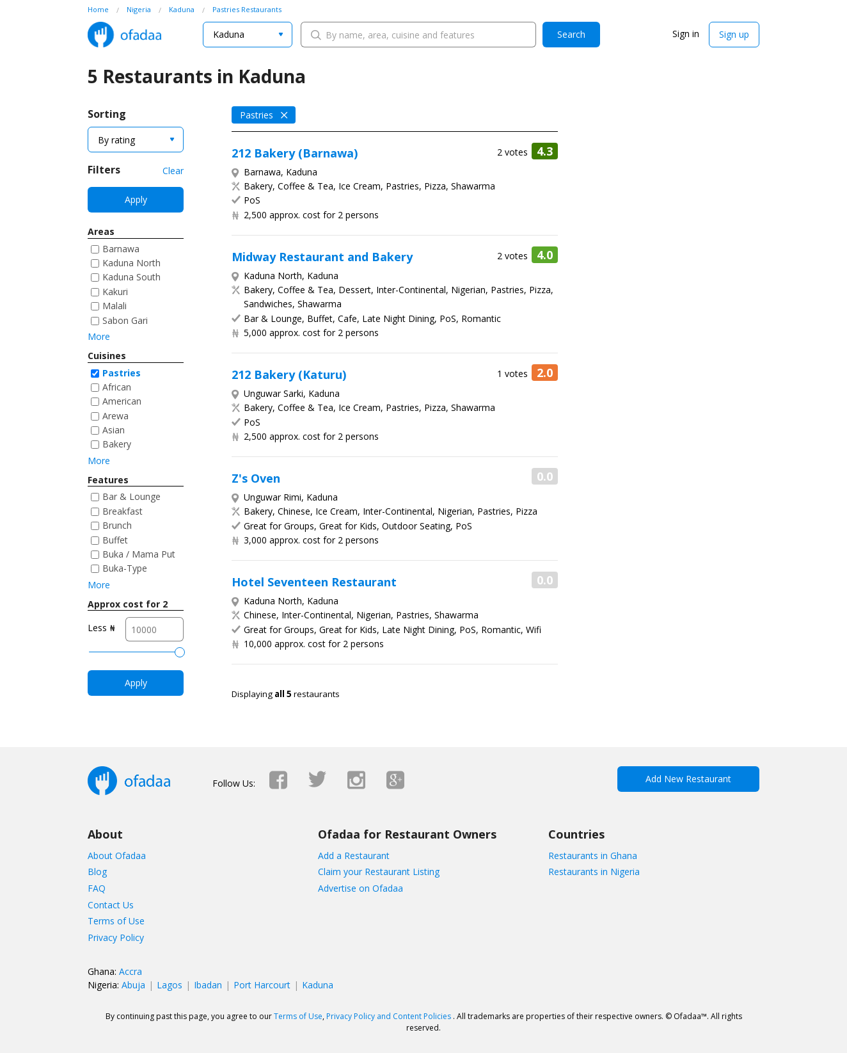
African (116, 387)
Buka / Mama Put (138, 554)
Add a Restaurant (354, 855)
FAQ (97, 888)
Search (571, 34)
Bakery (116, 444)
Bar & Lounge (131, 496)
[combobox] (247, 34)
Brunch (117, 525)
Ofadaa (124, 34)
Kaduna (317, 985)
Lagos (169, 985)
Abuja (133, 985)
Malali (114, 305)
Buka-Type (124, 568)
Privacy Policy (116, 937)
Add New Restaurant (688, 779)
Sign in (685, 34)
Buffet (115, 540)
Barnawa (120, 248)
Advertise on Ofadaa (360, 888)
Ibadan (208, 985)
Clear (173, 171)
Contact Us (111, 905)
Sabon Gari (125, 320)
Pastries (121, 373)
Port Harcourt (262, 985)
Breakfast (122, 511)
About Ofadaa (117, 855)
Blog (97, 871)
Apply (136, 199)
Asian (113, 430)
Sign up (734, 34)
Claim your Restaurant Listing (378, 871)
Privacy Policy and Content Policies (388, 1016)
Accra (130, 971)
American (121, 401)
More (99, 336)
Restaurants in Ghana (592, 855)
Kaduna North (131, 263)
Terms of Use (116, 921)
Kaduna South (131, 277)
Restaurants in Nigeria (594, 871)
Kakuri (115, 291)
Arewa (115, 416)
